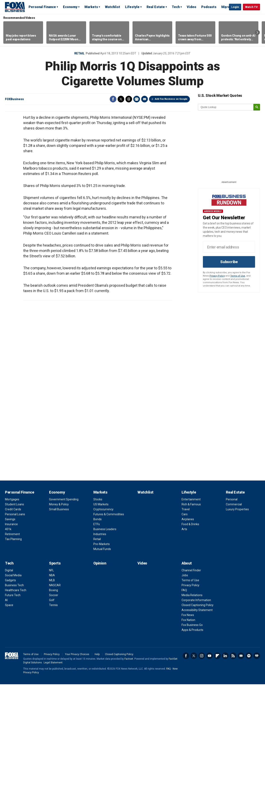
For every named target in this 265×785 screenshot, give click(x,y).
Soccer (53, 696)
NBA (52, 676)
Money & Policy (59, 605)
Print (136, 99)
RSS (233, 756)
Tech (176, 7)
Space (9, 705)
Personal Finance (42, 7)
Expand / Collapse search (224, 7)
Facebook (113, 99)
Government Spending (63, 600)
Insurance (11, 625)
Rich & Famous (191, 605)
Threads (128, 99)
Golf (51, 700)
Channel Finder (191, 671)
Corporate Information (196, 700)
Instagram (201, 756)
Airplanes (188, 620)
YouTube (209, 756)
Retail (79, 53)
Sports (54, 664)
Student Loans (14, 605)
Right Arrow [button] (257, 32)
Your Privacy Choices (77, 755)
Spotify (249, 756)
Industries (99, 634)
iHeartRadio (256, 756)
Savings (10, 620)
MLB (52, 681)
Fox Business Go (192, 725)
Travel (186, 610)
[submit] (256, 107)
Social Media (13, 676)
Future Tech (12, 696)
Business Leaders (104, 630)
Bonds (97, 620)
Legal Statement (53, 763)
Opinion (99, 664)
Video (191, 7)
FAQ (184, 691)
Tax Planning (13, 639)
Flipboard (217, 756)
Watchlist (112, 7)
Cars (185, 615)
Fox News (188, 715)
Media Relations (192, 696)
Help (97, 755)
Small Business (59, 610)
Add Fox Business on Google (171, 99)
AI (6, 700)
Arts (184, 630)
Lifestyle (132, 7)
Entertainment (191, 600)
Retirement (12, 634)
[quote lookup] (226, 107)
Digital (9, 671)
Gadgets (10, 681)
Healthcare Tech (15, 691)
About (187, 664)
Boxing (53, 691)
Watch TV (251, 6)
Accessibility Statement (197, 710)
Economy (70, 7)
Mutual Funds (102, 649)
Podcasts (208, 7)
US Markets (100, 605)
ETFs (96, 625)
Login (235, 6)
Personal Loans (15, 615)
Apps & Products (192, 730)
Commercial (234, 605)
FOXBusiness (14, 99)
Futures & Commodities (108, 615)
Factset (128, 759)
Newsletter (241, 756)
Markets (91, 7)
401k (8, 630)
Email (144, 99)
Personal (231, 600)
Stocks (97, 600)
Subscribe (229, 262)
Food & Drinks (190, 625)
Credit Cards (13, 610)
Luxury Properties (237, 610)
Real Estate (156, 7)
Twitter (121, 99)
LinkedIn (225, 756)
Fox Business (15, 7)
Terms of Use (237, 275)
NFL (51, 671)
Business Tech (14, 686)
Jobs (185, 676)
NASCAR (55, 686)
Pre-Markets (101, 644)
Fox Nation (188, 720)
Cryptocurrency (103, 610)
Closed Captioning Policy (197, 705)
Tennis (53, 705)
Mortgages (12, 600)
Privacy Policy (217, 275)
